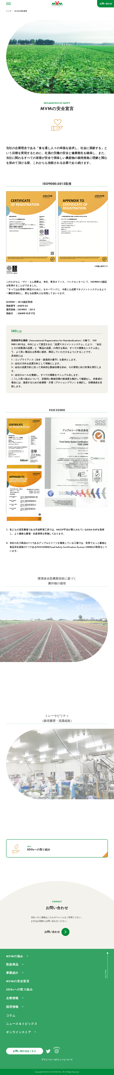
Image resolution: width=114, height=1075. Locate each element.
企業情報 (12, 998)
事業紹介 (12, 973)
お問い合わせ (106, 3)
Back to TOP (106, 974)
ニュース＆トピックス (21, 1024)
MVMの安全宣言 (20, 11)
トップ (8, 11)
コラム (10, 1015)
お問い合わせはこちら (24, 1051)
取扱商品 (12, 964)
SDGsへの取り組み (19, 989)
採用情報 (12, 1007)
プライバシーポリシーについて (57, 1059)
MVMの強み (14, 956)
